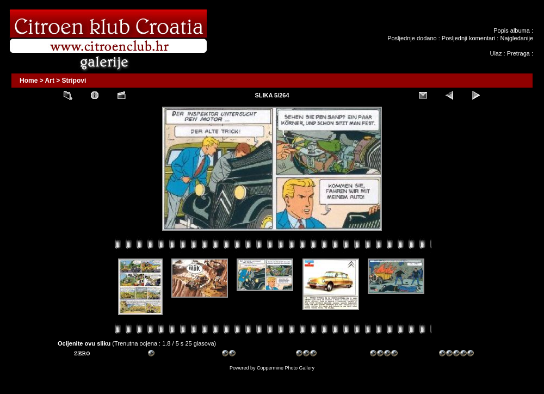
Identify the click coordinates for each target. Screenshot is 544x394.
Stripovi (74, 80)
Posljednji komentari (468, 38)
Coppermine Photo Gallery (285, 368)
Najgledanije (516, 38)
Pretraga (518, 53)
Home (29, 80)
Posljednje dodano (412, 38)
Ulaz (496, 53)
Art (49, 80)
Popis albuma (511, 30)
